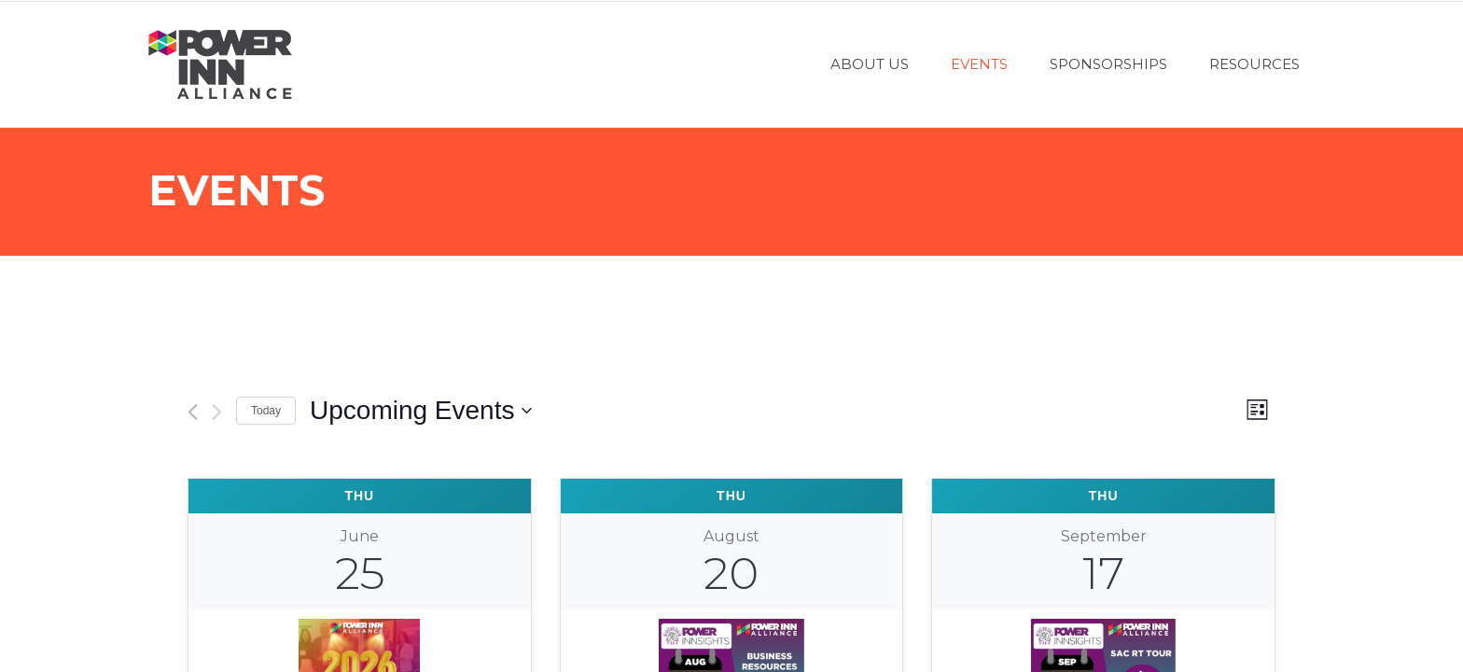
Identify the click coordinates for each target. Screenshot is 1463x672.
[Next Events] (217, 412)
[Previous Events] (193, 412)
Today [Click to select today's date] (266, 410)
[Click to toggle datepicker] (421, 410)
